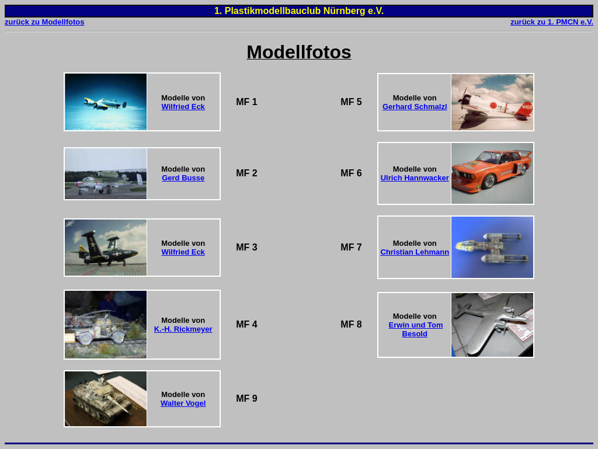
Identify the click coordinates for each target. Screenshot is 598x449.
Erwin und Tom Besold (416, 329)
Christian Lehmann (414, 252)
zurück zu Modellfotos (45, 22)
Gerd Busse (183, 177)
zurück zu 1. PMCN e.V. (551, 22)
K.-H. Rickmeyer (183, 329)
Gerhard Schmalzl (415, 106)
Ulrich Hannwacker (415, 177)
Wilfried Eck (183, 106)
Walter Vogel (183, 403)
